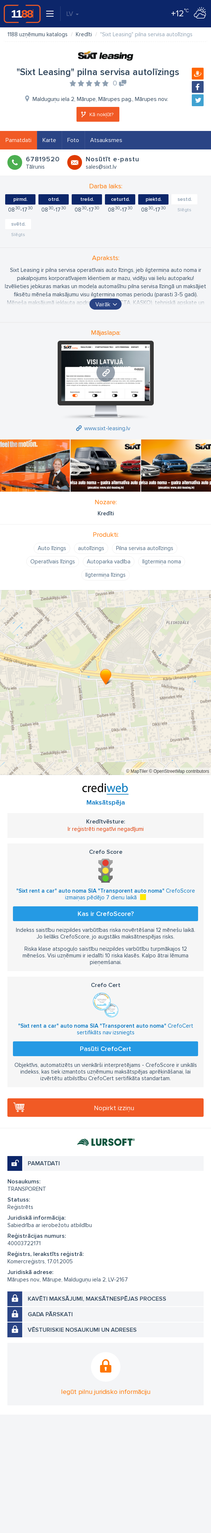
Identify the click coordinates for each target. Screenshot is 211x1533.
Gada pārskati (50, 1314)
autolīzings (91, 548)
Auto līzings (52, 548)
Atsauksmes (106, 140)
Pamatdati (18, 140)
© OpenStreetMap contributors (179, 771)
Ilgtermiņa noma (161, 561)
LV (72, 14)
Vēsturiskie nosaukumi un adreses (82, 1330)
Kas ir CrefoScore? (106, 914)
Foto (73, 140)
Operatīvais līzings (52, 561)
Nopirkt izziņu (114, 1108)
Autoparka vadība (108, 561)
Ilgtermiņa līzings (105, 575)
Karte (49, 140)
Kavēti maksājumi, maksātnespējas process (97, 1299)
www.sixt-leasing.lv (107, 428)
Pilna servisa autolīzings (144, 548)
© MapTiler (136, 771)
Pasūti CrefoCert (105, 1049)
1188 (22, 14)
